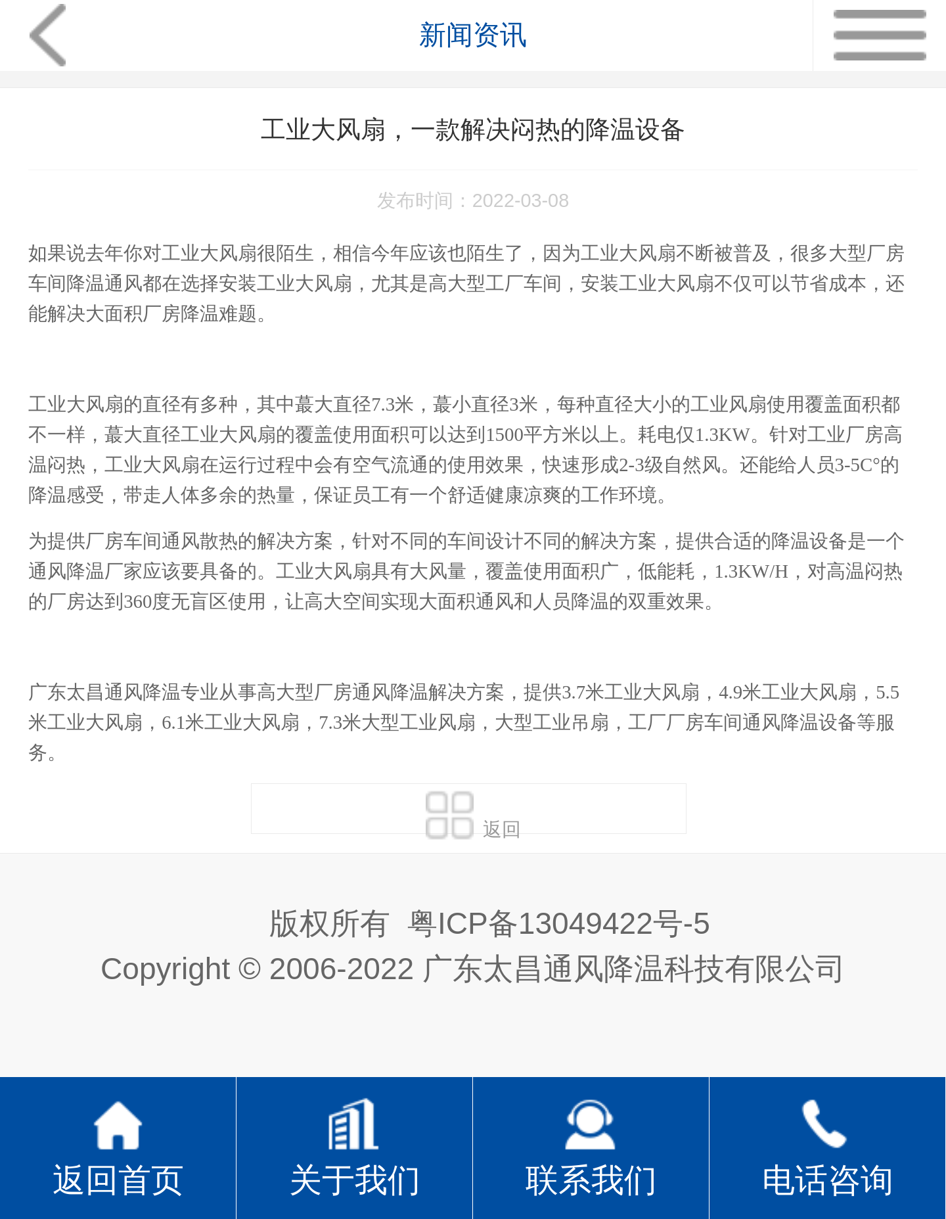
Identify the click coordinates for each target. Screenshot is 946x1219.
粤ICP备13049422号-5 (558, 923)
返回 (473, 811)
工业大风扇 (209, 253)
